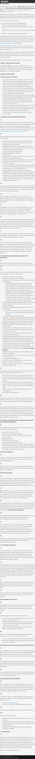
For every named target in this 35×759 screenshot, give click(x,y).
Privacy (10, 757)
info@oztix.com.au (17, 46)
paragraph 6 (20, 112)
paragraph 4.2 (22, 399)
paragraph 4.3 (31, 399)
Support (16, 757)
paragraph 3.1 (10, 312)
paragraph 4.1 (15, 399)
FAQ (13, 757)
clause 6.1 (10, 491)
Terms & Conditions (4, 757)
